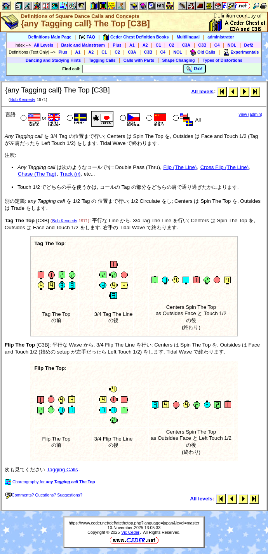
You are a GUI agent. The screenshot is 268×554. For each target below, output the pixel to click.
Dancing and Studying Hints (53, 60)
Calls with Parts (139, 60)
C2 (171, 45)
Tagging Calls (102, 60)
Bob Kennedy (22, 99)
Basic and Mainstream (83, 45)
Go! (194, 69)
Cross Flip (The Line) (224, 167)
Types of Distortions (222, 60)
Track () (70, 174)
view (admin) (250, 114)
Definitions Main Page (49, 37)
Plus (117, 45)
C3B (202, 45)
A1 (132, 45)
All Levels (43, 45)
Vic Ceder (130, 532)
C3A (186, 45)
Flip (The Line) (180, 167)
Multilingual (188, 37)
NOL (232, 45)
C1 (158, 45)
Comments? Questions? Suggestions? (43, 495)
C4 (217, 45)
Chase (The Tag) (37, 174)
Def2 (248, 45)
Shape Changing (178, 60)
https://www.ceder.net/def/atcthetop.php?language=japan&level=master (134, 523)
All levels (202, 91)
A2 (145, 45)
